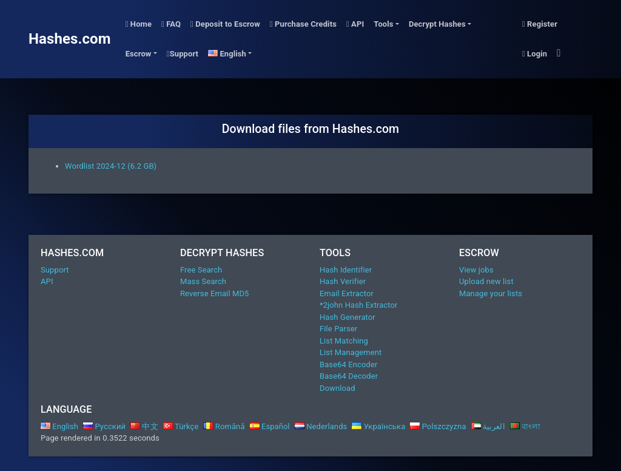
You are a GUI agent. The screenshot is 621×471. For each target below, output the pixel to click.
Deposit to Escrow (225, 24)
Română (223, 426)
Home (139, 24)
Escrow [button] (139, 53)
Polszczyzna (438, 426)
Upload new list (486, 281)
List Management (350, 352)
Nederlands (321, 426)
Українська (378, 426)
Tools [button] (383, 24)
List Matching (344, 340)
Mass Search (203, 281)
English (59, 426)
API (355, 24)
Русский (104, 426)
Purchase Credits (303, 24)
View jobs (476, 269)
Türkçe (181, 426)
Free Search (201, 269)
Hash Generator (347, 317)
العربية (488, 426)
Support (182, 53)
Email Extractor (347, 293)
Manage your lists (490, 293)
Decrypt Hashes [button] (437, 24)
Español (270, 426)
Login (534, 53)
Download (337, 388)
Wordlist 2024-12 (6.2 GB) (110, 166)
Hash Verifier (343, 281)
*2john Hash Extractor (359, 305)
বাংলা (525, 426)
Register (539, 24)
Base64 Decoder (349, 376)
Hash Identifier (346, 269)
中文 (144, 426)
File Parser (338, 328)
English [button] (227, 53)
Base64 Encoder (348, 364)
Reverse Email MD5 (214, 293)
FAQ (171, 24)
